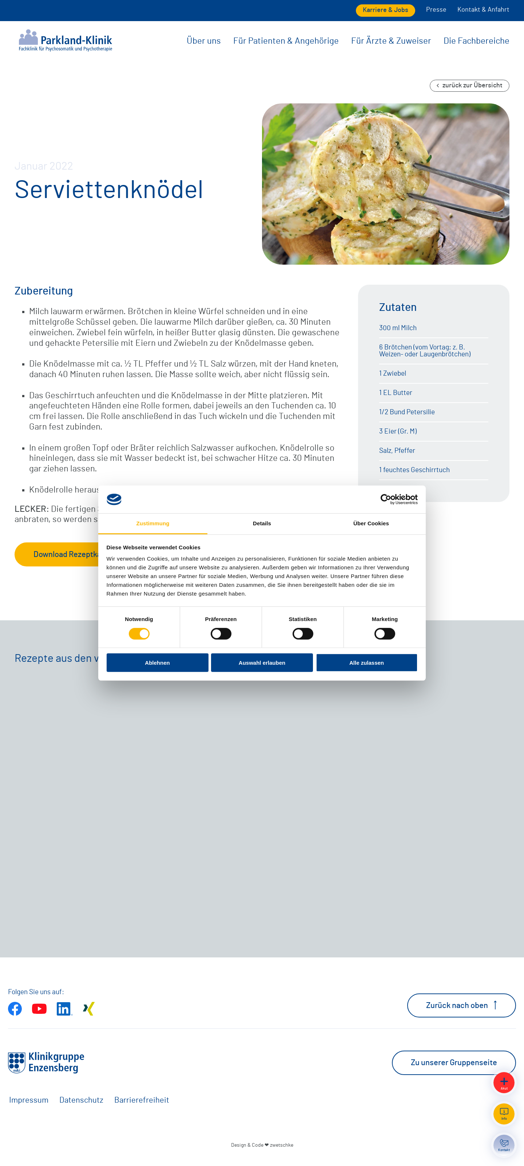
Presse (436, 10)
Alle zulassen (366, 663)
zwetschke (281, 1145)
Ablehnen (157, 663)
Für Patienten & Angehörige (286, 41)
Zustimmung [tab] (153, 523)
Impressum (28, 1100)
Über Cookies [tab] (371, 523)
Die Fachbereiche (476, 41)
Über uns (204, 41)
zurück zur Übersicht (470, 85)
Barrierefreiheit (141, 1100)
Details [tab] (262, 523)
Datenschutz (81, 1100)
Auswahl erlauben (262, 663)
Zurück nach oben (461, 1005)
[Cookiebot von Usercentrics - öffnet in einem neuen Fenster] (386, 499)
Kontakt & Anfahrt (483, 10)
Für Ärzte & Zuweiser (391, 41)
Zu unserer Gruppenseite (454, 1063)
